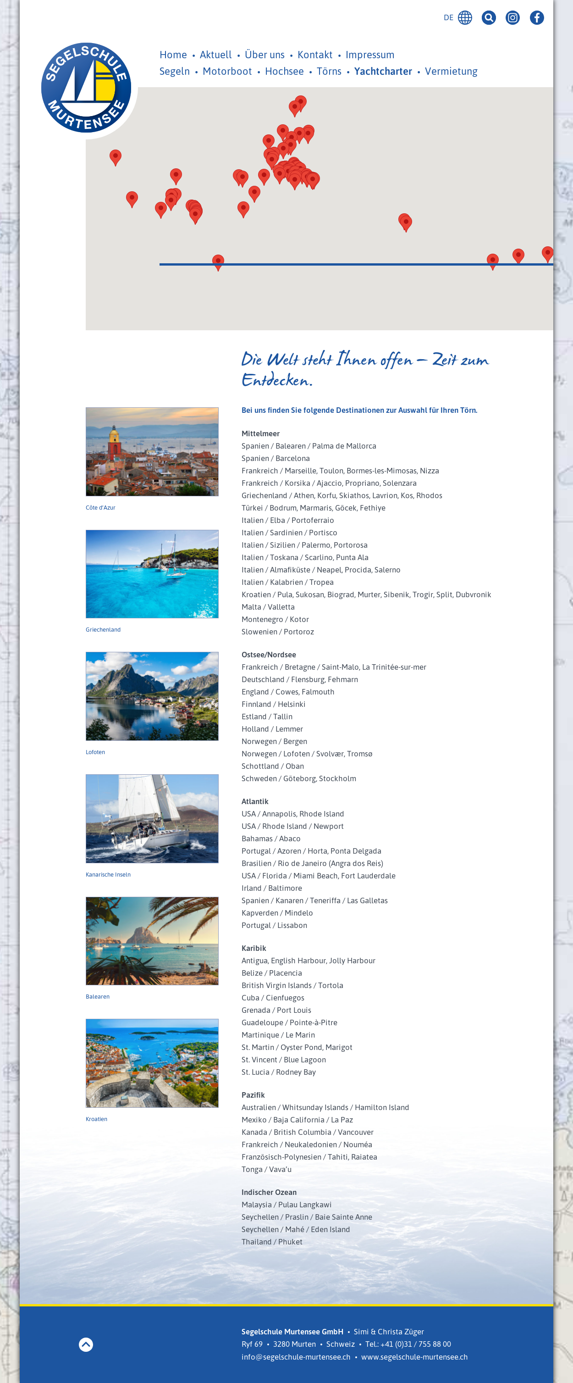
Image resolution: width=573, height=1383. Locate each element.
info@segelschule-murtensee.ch (296, 1356)
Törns (329, 71)
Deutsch (465, 17)
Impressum (370, 54)
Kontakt (315, 54)
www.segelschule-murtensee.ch (414, 1356)
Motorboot (227, 71)
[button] (280, 175)
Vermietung (451, 71)
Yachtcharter (383, 71)
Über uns (265, 54)
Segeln (175, 71)
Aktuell (216, 54)
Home (173, 54)
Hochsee (284, 71)
